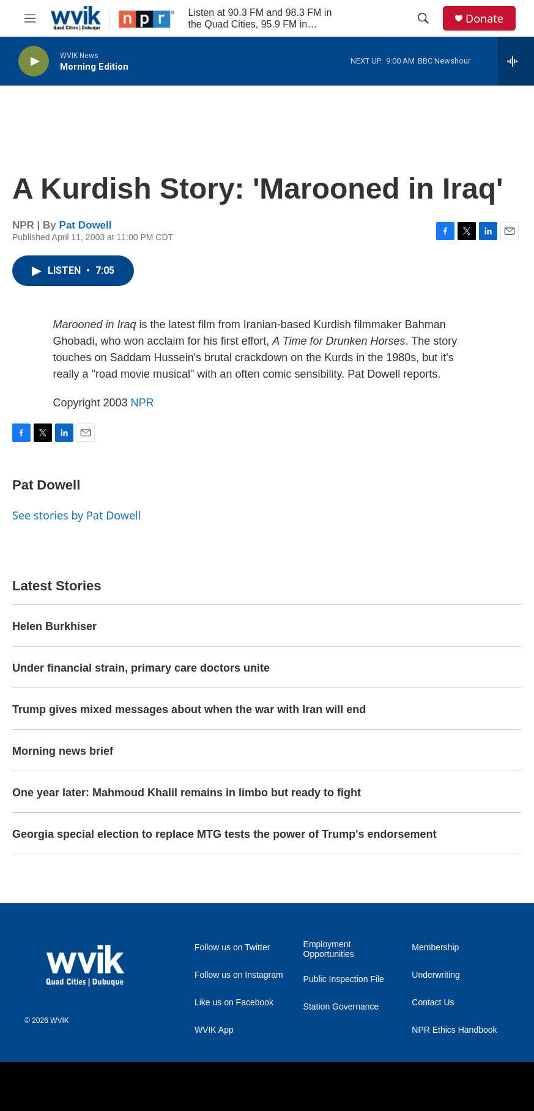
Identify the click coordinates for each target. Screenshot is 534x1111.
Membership (435, 947)
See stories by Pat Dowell (76, 515)
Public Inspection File (343, 979)
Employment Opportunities (328, 949)
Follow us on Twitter (232, 947)
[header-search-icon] (423, 18)
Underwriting (436, 975)
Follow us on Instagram (239, 975)
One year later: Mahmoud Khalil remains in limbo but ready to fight (186, 793)
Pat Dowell (85, 225)
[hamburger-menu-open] (30, 18)
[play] (33, 61)
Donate (484, 18)
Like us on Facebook (234, 1002)
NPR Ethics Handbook (454, 1030)
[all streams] (516, 61)
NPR (142, 403)
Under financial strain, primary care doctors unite (141, 668)
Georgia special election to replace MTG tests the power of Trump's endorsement (224, 834)
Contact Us (433, 1002)
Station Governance (341, 1006)
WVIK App (214, 1030)
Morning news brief (62, 751)
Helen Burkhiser (54, 626)
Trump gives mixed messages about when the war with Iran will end (189, 709)
